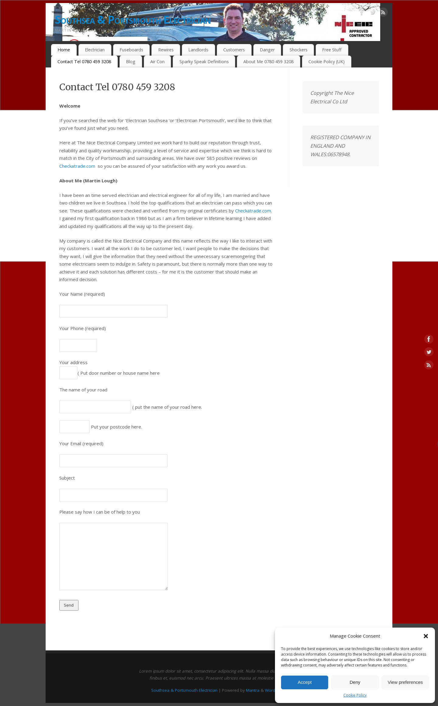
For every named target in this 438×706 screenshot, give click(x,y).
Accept (305, 682)
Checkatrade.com (77, 166)
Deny (354, 682)
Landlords (198, 50)
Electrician (95, 50)
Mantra (252, 690)
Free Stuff (332, 50)
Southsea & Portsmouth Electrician (133, 19)
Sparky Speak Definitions (204, 61)
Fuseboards (131, 50)
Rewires (166, 50)
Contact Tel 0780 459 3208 (84, 61)
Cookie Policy (355, 695)
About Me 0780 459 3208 (268, 61)
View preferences (405, 682)
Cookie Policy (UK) (326, 61)
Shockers (299, 50)
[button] (426, 636)
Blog (130, 61)
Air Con (157, 61)
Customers (234, 50)
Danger (267, 50)
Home (63, 50)
